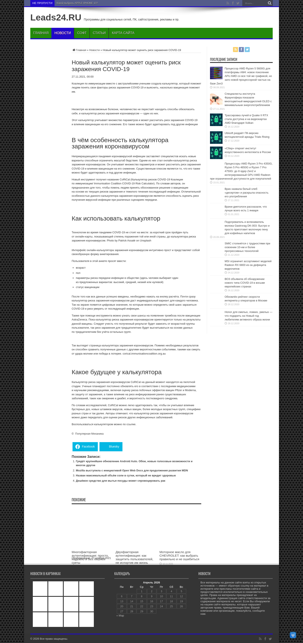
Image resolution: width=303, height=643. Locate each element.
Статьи (99, 33)
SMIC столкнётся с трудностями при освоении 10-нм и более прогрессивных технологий (247, 247)
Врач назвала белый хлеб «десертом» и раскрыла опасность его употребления (247, 192)
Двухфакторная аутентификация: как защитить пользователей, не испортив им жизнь (134, 557)
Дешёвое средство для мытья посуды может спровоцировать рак (120, 480)
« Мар (120, 615)
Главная (40, 33)
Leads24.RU (55, 17)
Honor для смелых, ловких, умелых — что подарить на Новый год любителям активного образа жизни (248, 315)
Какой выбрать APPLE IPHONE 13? (77, 3)
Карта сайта (123, 33)
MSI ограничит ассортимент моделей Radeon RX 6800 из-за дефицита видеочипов (248, 265)
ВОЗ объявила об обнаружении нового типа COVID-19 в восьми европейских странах (245, 282)
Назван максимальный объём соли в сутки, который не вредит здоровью (126, 475)
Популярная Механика (89, 433)
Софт (82, 33)
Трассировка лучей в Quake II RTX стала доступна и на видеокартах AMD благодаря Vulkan (246, 119)
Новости (62, 33)
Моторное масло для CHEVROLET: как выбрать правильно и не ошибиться (179, 555)
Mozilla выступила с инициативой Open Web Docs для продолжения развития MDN (132, 470)
